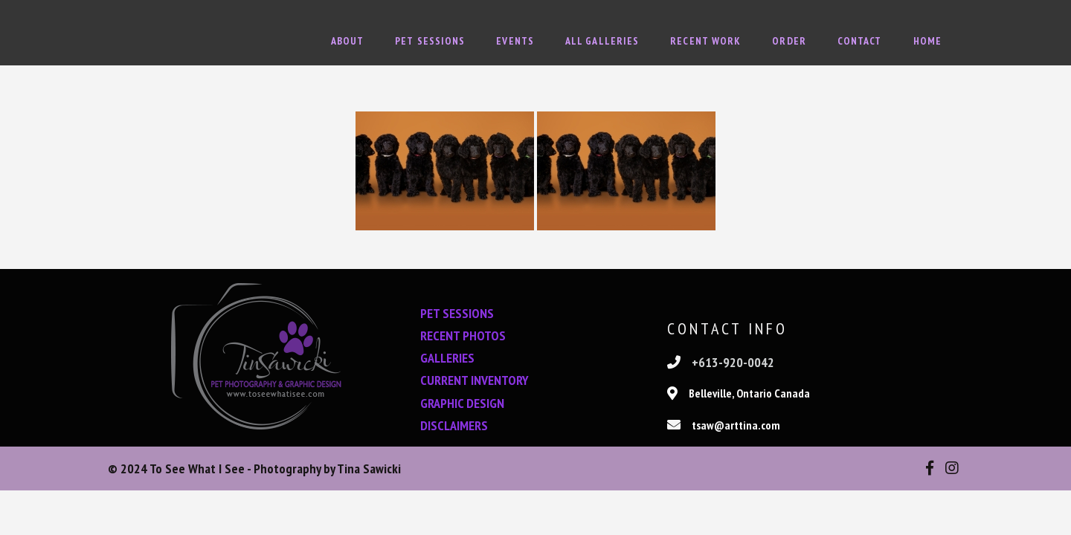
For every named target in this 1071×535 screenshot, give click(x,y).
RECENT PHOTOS (463, 335)
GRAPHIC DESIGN (462, 403)
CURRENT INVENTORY (474, 380)
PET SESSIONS (457, 313)
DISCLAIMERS (454, 425)
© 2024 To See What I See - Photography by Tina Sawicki (254, 468)
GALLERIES (447, 357)
